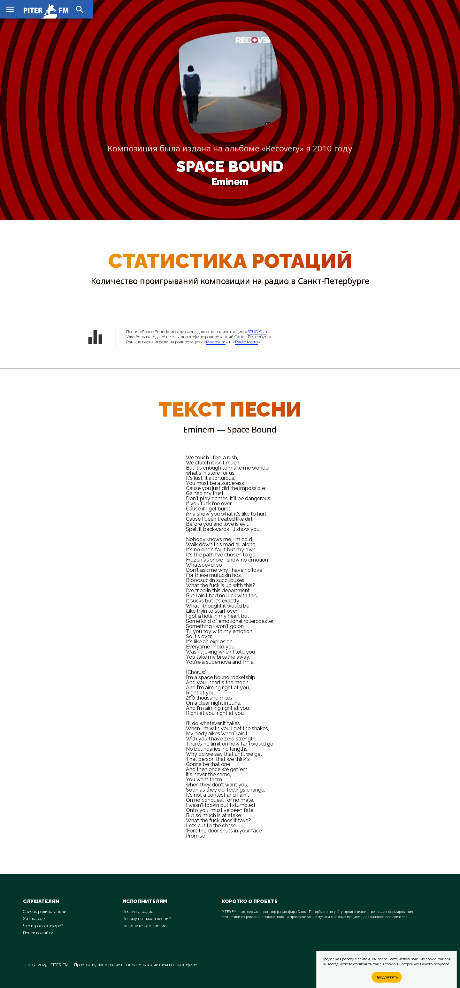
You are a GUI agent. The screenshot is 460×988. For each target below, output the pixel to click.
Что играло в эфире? (43, 925)
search (80, 9)
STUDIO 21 (257, 331)
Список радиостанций (44, 911)
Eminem (230, 181)
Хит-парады (34, 918)
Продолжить (386, 977)
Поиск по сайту (38, 933)
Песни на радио (137, 911)
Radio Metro (246, 342)
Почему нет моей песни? (146, 918)
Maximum (216, 342)
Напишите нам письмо (144, 925)
